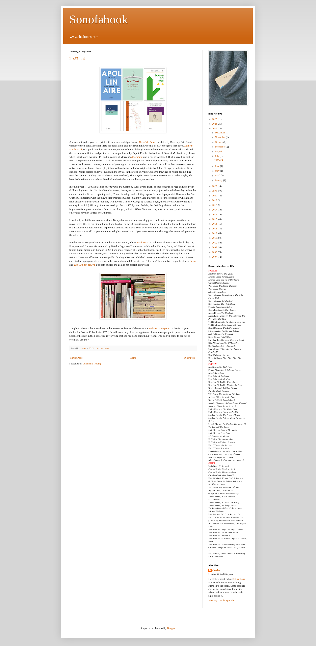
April (218, 175)
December (220, 132)
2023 (215, 128)
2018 (215, 205)
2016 (215, 214)
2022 (215, 186)
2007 (215, 256)
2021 (215, 191)
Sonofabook (98, 19)
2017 (215, 209)
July (217, 156)
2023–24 (77, 58)
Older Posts (189, 357)
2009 (215, 247)
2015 (215, 219)
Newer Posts (76, 357)
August (219, 151)
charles (216, 570)
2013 (215, 228)
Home (133, 357)
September (220, 146)
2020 (215, 195)
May (217, 170)
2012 (215, 233)
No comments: (103, 348)
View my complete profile (221, 600)
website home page (159, 328)
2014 (215, 223)
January (219, 180)
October (219, 142)
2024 (215, 123)
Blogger (171, 628)
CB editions (239, 579)
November (220, 137)
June (217, 166)
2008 (215, 252)
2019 (215, 200)
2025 (215, 119)
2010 (215, 242)
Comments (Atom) (92, 363)
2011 (215, 237)
